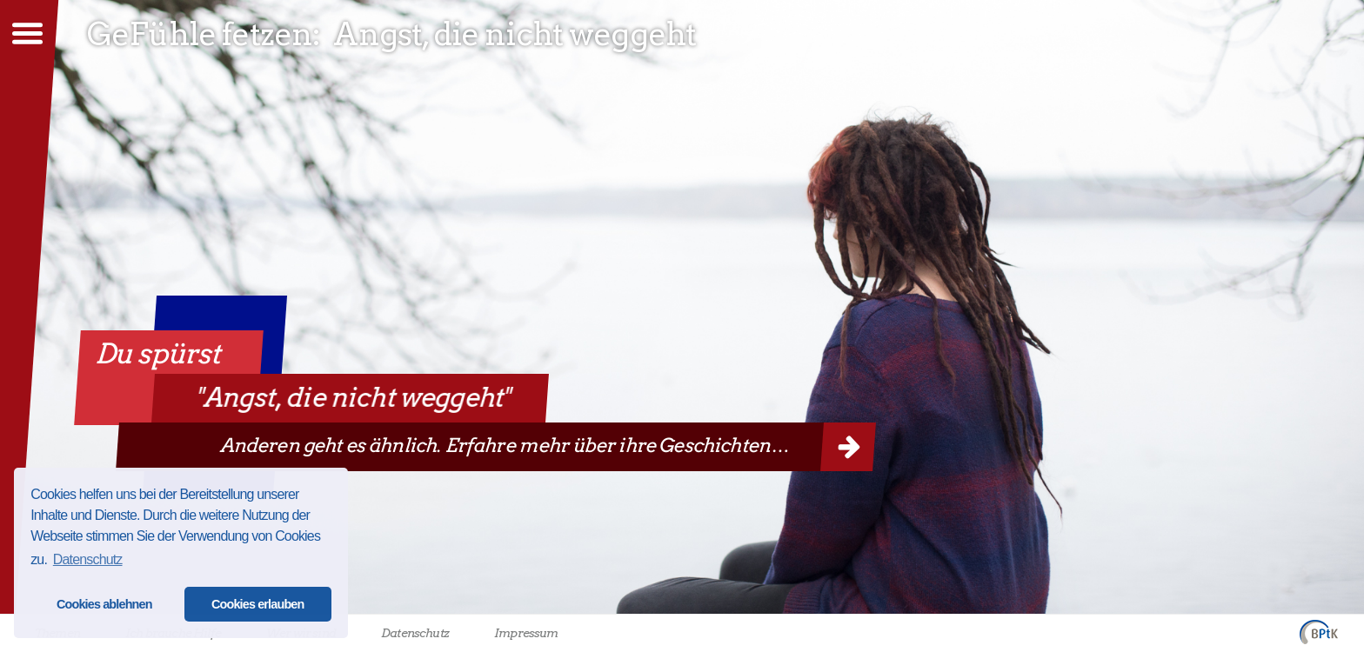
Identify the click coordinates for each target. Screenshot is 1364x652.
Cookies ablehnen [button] (104, 604)
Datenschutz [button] (88, 559)
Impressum (526, 633)
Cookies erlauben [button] (257, 604)
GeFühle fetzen (199, 34)
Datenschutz (415, 633)
